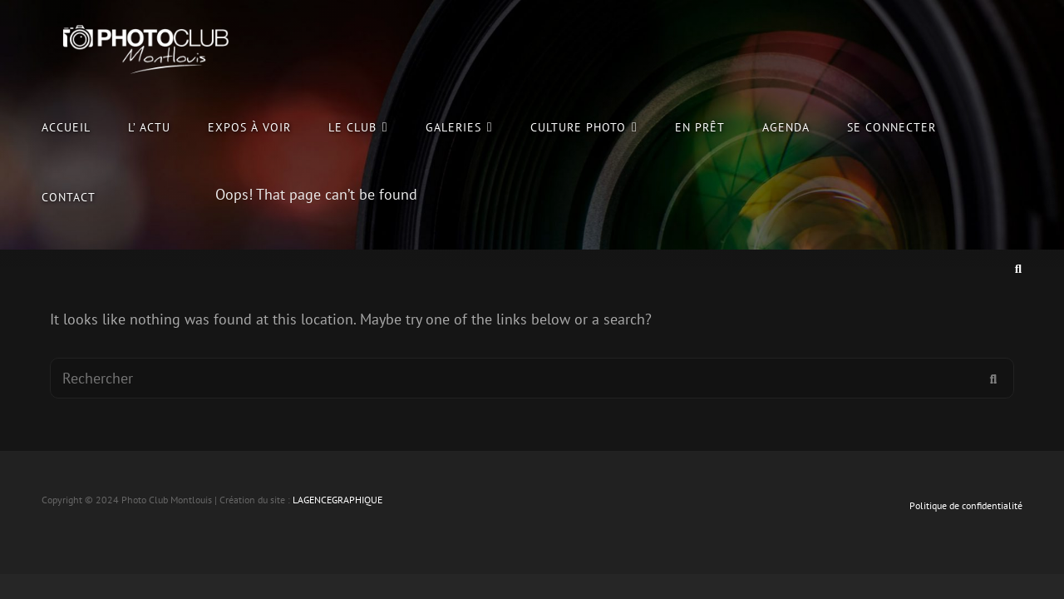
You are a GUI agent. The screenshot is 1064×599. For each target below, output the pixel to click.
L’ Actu (149, 127)
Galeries (453, 127)
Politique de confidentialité (965, 505)
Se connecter (891, 127)
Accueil (66, 127)
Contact (69, 197)
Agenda (786, 127)
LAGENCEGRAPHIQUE (337, 499)
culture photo (578, 127)
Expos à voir (249, 127)
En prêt (700, 127)
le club (352, 127)
